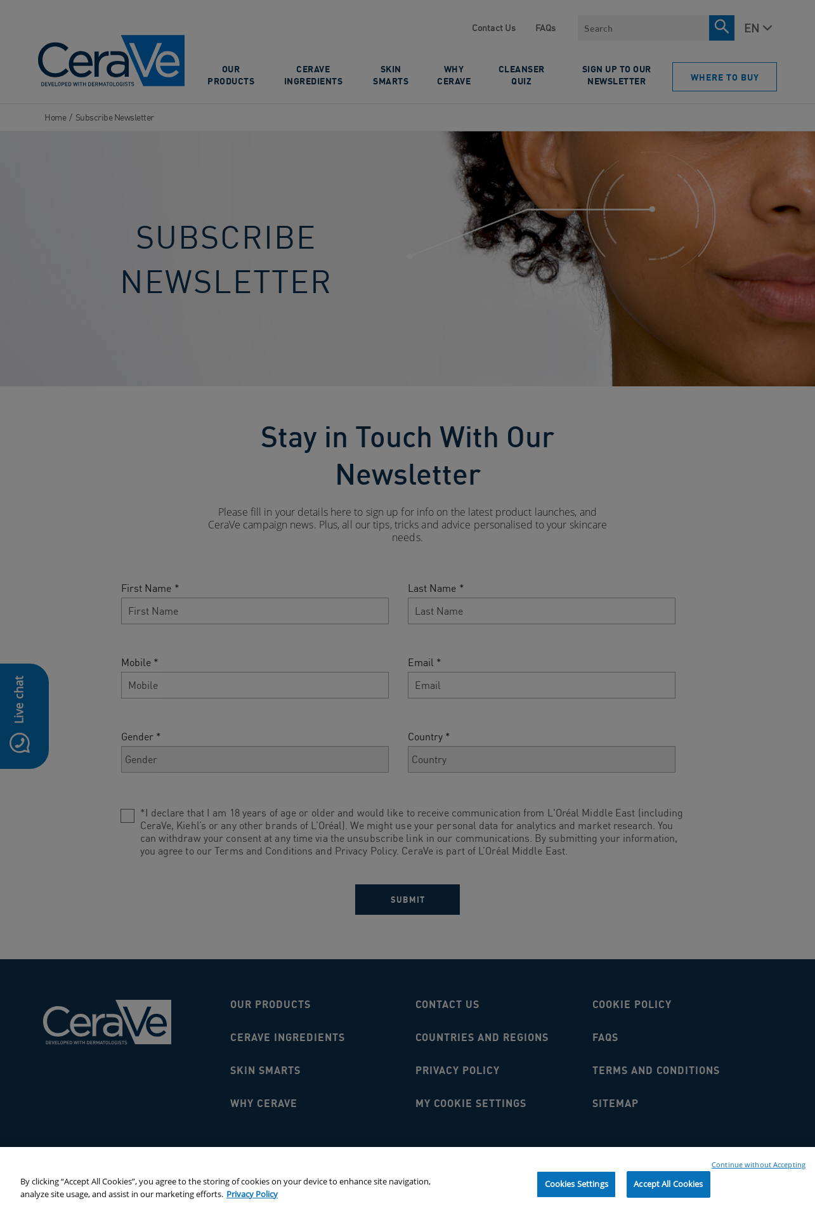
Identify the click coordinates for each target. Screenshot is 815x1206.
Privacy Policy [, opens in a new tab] (252, 1199)
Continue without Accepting (758, 1170)
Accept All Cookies (668, 1189)
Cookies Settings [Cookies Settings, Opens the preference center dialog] (576, 1189)
